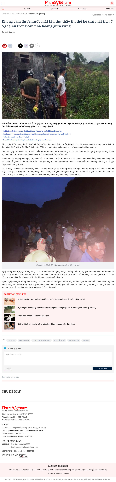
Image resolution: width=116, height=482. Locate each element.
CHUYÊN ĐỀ (110, 8)
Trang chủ (5, 14)
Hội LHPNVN (35, 470)
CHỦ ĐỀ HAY (11, 391)
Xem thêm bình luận (10, 377)
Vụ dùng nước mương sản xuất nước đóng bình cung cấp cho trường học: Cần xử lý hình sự (37, 134)
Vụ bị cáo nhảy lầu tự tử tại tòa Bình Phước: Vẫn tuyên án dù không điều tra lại (32, 131)
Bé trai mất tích (74, 340)
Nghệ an (86, 340)
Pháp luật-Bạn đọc (19, 14)
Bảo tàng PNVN (47, 470)
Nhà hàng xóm (24, 340)
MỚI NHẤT (27, 8)
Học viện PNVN (100, 470)
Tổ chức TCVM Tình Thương (58, 473)
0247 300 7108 (28, 451)
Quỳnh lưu (12, 340)
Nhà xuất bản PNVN (62, 470)
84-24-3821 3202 (36, 431)
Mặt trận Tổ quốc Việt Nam (19, 470)
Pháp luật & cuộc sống (36, 14)
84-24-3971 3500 (17, 431)
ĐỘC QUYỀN (54, 8)
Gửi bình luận (102, 369)
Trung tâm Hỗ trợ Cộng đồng (82, 470)
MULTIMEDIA (82, 8)
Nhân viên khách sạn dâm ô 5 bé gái (16, 137)
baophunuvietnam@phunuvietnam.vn (21, 436)
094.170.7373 (20, 433)
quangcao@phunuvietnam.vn (27, 447)
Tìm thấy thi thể (60, 340)
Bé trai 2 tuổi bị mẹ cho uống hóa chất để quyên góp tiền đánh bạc (27, 140)
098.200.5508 (24, 444)
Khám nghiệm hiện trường (42, 340)
